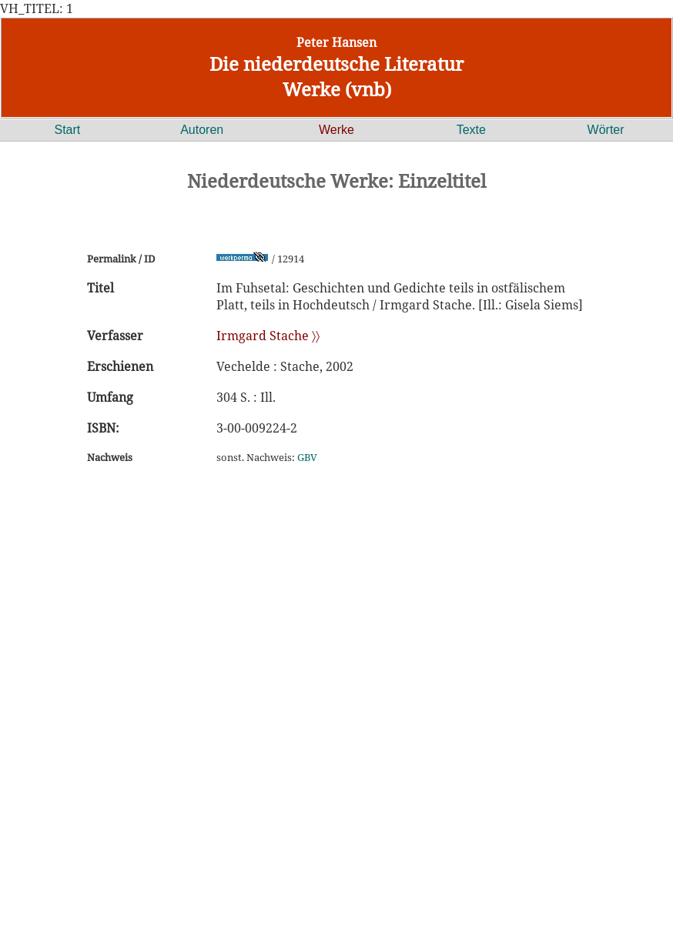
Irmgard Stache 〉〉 (268, 335)
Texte (471, 129)
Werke (336, 129)
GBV (307, 457)
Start (68, 129)
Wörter (606, 129)
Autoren (201, 129)
